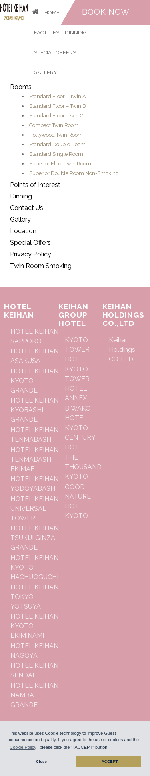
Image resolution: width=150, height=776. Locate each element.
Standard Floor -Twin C (56, 116)
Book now (106, 12)
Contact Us (26, 208)
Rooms (21, 87)
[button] (111, 748)
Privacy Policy (30, 254)
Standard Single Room (56, 154)
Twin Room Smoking (41, 266)
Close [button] (41, 761)
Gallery (45, 72)
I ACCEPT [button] (109, 761)
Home (52, 13)
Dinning (76, 33)
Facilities (46, 33)
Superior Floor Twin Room (60, 164)
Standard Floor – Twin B (57, 106)
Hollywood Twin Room (56, 135)
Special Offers (55, 53)
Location (23, 231)
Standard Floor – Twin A (57, 96)
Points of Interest (35, 185)
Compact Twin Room (54, 125)
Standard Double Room (57, 144)
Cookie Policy (23, 747)
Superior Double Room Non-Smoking (74, 173)
